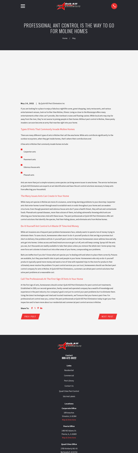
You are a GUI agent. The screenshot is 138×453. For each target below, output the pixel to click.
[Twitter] (60, 432)
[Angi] (83, 432)
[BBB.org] (77, 432)
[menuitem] (24, 448)
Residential (69, 335)
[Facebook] (72, 432)
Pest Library (69, 345)
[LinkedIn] (66, 432)
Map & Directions (69, 384)
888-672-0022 (69, 323)
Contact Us (69, 351)
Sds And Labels (69, 361)
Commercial (69, 340)
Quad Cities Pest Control (69, 356)
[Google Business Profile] (54, 432)
